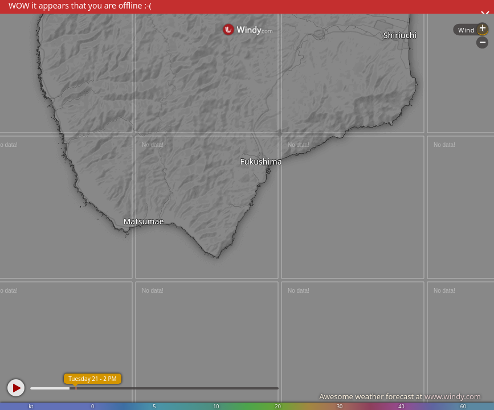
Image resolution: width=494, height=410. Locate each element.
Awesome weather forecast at (400, 396)
